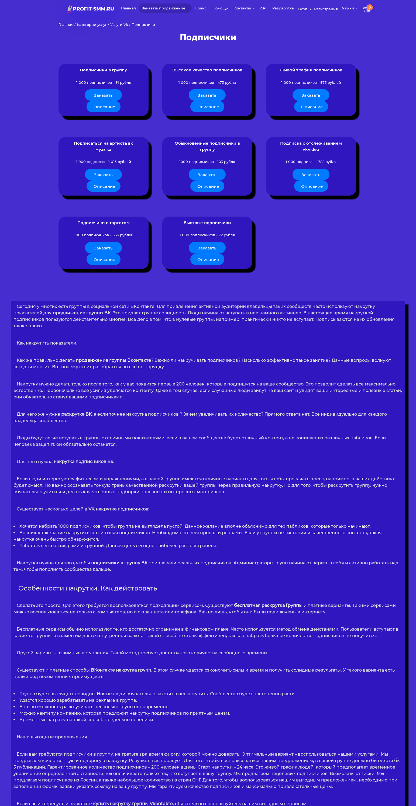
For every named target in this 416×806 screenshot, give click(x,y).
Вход (302, 9)
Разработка (283, 8)
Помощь (220, 8)
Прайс (201, 8)
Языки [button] (348, 8)
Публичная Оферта (237, 798)
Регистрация (326, 9)
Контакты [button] (242, 8)
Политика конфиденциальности (185, 798)
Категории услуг (92, 24)
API (263, 8)
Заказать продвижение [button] (164, 8)
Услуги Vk (119, 24)
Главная (128, 8)
